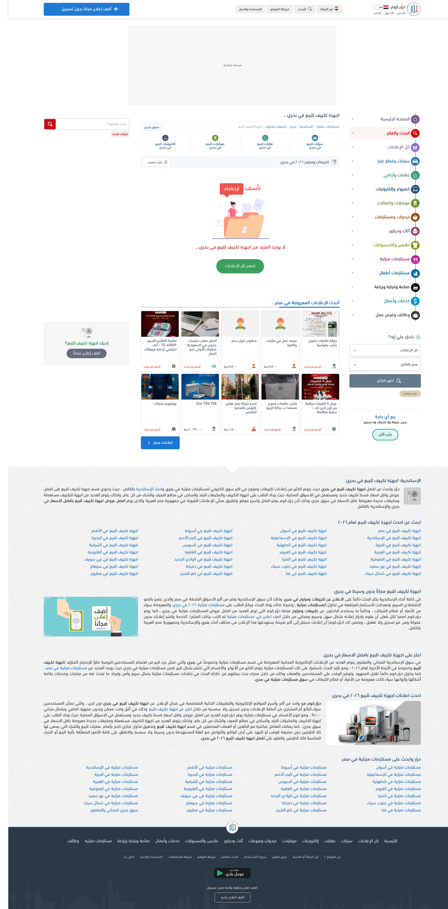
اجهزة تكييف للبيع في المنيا (296, 559)
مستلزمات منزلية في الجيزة (108, 775)
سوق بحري (143, 127)
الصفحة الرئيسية (392, 119)
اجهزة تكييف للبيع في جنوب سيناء (290, 567)
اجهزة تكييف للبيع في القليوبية (104, 552)
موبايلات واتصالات (390, 203)
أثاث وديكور (396, 231)
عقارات (321, 841)
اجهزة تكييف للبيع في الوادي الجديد (195, 559)
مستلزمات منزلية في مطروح (201, 810)
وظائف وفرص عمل (389, 315)
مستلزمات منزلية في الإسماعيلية (386, 775)
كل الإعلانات (395, 147)
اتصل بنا (121, 857)
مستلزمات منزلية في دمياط (296, 803)
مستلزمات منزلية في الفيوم (390, 789)
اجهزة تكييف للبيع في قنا (297, 574)
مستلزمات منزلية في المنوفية (105, 789)
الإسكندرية (298, 126)
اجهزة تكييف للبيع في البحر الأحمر (197, 538)
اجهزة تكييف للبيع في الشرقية (105, 545)
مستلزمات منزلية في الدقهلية (388, 782)
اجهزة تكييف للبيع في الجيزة (390, 545)
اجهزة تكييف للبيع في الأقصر (106, 531)
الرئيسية (382, 841)
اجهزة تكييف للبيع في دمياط (201, 567)
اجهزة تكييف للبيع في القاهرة (200, 552)
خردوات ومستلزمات (389, 217)
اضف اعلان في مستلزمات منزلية (246, 617)
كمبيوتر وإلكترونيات (389, 189)
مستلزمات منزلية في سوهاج (201, 803)
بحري (284, 126)
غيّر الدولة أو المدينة (297, 857)
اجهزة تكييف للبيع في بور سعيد (387, 567)
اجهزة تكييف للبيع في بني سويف (103, 559)
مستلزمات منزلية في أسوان (390, 767)
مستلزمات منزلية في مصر (58, 668)
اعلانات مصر (151, 442)
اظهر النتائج (381, 381)
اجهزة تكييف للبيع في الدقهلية (293, 545)
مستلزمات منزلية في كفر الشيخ (293, 810)
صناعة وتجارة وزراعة (389, 287)
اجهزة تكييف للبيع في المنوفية (387, 559)
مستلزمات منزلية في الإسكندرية (104, 767)
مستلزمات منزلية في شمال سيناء (102, 803)
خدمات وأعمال (393, 301)
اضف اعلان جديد (224, 897)
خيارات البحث (112, 134)
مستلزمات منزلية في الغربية (107, 782)
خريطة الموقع (271, 9)
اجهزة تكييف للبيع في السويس (199, 545)
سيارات (338, 841)
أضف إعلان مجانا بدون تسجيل (78, 11)
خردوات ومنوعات (254, 841)
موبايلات (281, 841)
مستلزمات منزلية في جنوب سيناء (386, 803)
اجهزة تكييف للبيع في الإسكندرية (386, 538)
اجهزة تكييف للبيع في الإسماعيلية (290, 538)
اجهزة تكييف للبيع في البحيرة (106, 538)
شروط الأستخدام (247, 857)
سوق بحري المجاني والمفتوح (106, 810)
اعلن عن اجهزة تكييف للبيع (162, 709)
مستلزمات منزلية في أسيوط (295, 767)
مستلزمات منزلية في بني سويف (198, 796)
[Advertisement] (224, 66)
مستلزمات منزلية (391, 259)
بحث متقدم (401, 393)
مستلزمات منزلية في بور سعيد (105, 796)
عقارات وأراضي (393, 175)
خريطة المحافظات (171, 857)
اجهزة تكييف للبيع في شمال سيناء (385, 574)
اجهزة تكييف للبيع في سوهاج (106, 567)
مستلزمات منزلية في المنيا (391, 796)
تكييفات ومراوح (267, 126)
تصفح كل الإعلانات (232, 266)
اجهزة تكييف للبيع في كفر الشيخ (198, 574)
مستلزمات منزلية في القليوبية (199, 789)
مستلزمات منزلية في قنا (393, 810)
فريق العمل (271, 857)
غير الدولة (321, 8)
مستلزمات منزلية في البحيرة (201, 775)
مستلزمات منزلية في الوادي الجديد (290, 796)
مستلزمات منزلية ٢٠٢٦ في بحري (190, 605)
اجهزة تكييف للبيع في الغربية (389, 552)
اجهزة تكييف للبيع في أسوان (295, 531)
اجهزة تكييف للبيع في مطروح (106, 574)
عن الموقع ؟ (324, 857)
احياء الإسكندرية (141, 489)
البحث (298, 9)
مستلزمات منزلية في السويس (294, 782)
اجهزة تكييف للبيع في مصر (391, 531)
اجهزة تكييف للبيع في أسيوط (200, 531)
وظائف (65, 841)
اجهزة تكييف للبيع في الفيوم (294, 552)
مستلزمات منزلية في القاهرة (295, 789)
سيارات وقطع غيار (390, 161)
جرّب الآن (377, 434)
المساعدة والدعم (242, 9)
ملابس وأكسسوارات (388, 245)
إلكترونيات (302, 841)
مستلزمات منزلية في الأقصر (201, 767)
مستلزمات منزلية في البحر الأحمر (292, 775)
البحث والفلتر (395, 133)
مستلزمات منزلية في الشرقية (200, 782)
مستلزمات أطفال (391, 273)
